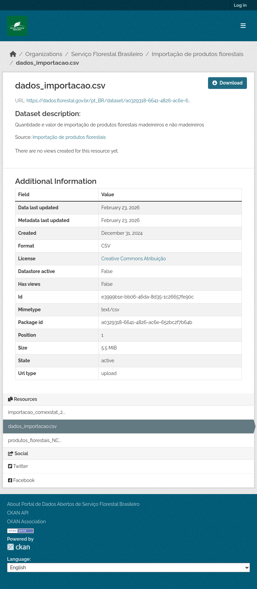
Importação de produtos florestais (197, 54)
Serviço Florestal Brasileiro (107, 54)
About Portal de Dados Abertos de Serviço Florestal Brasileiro (73, 504)
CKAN (18, 546)
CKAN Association (26, 521)
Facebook (21, 480)
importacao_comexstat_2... (36, 412)
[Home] (13, 54)
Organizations (43, 54)
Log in (240, 5)
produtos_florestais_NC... (34, 440)
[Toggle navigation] (243, 26)
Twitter (18, 466)
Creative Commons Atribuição (133, 258)
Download (227, 83)
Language (18, 559)
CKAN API (18, 513)
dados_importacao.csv (47, 62)
